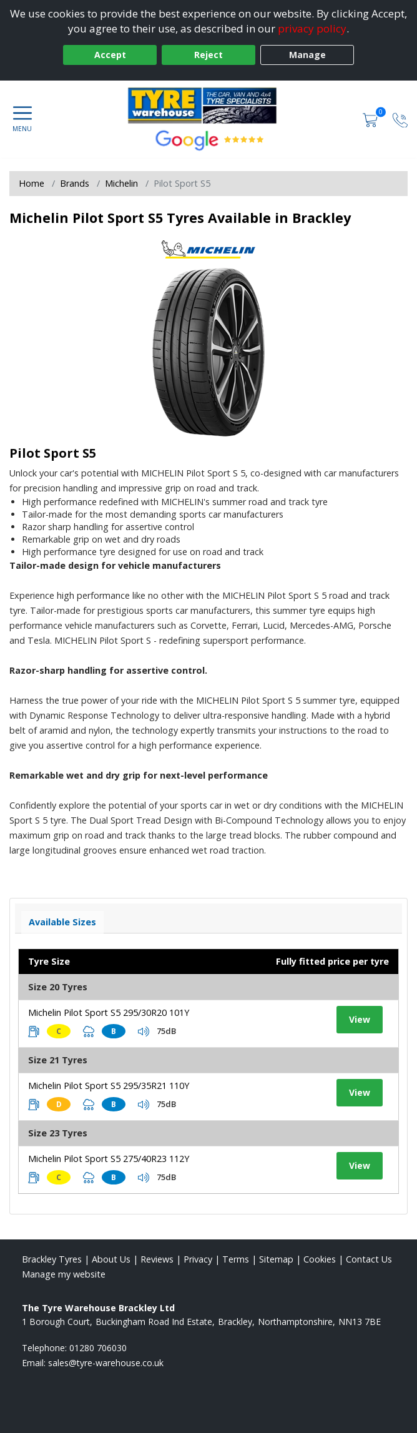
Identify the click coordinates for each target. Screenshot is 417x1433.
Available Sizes (62, 922)
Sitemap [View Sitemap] (276, 1259)
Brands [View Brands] (74, 183)
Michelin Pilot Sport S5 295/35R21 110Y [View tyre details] (108, 1085)
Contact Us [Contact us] (369, 1259)
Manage (307, 55)
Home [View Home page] (31, 183)
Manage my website (63, 1274)
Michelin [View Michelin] (121, 183)
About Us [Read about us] (111, 1259)
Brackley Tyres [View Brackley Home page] (52, 1259)
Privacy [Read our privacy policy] (198, 1259)
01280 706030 (98, 1348)
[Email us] (106, 1363)
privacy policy (312, 28)
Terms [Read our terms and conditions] (235, 1259)
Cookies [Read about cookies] (319, 1259)
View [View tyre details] (359, 1019)
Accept (110, 55)
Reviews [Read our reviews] (157, 1259)
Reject (208, 55)
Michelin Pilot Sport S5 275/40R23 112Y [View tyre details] (108, 1159)
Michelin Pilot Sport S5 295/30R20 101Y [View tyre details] (108, 1012)
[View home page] (208, 105)
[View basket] (371, 119)
